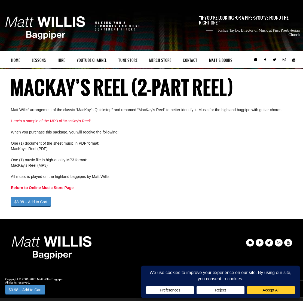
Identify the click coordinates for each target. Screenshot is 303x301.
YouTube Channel (92, 60)
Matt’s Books (220, 60)
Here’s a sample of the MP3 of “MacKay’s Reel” (51, 121)
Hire (61, 60)
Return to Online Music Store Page (42, 188)
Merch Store (160, 60)
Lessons (39, 60)
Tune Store (127, 60)
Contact (190, 60)
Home (15, 60)
